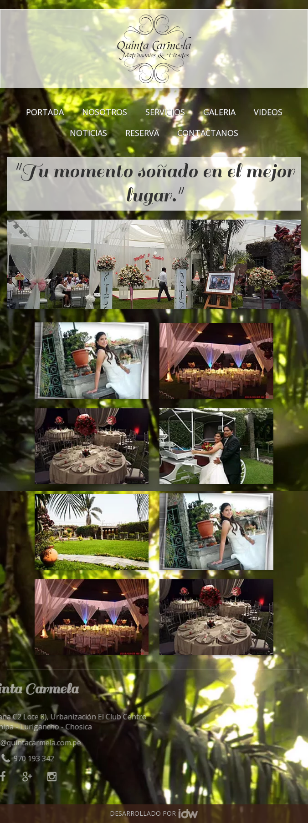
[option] (154, 264)
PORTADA (45, 111)
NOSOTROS (104, 111)
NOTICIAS (88, 132)
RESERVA (142, 132)
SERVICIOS (165, 111)
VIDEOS (268, 111)
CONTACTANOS (207, 132)
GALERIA (219, 111)
